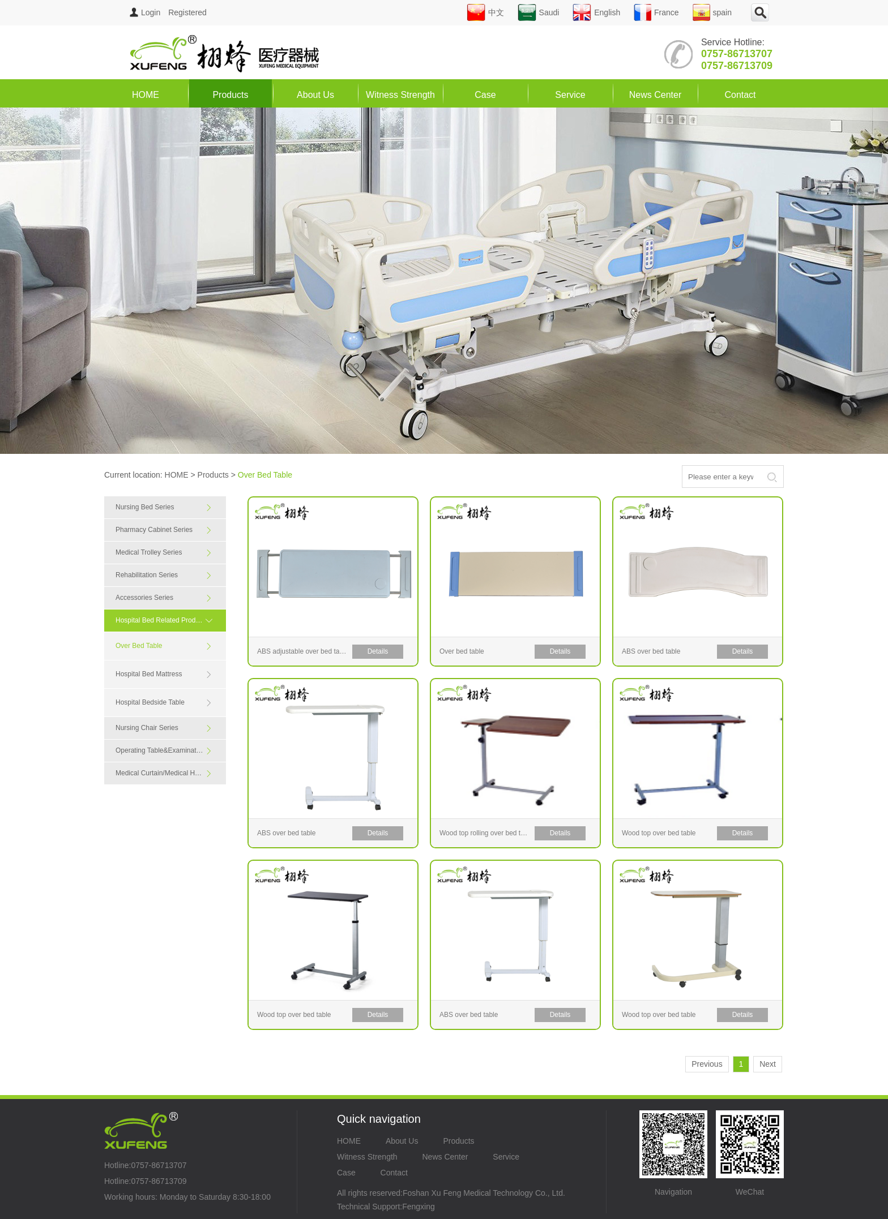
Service (570, 95)
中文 (485, 12)
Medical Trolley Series (164, 552)
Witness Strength (400, 95)
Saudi (539, 12)
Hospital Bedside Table (164, 702)
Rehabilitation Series (164, 575)
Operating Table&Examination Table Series (171, 750)
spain (712, 12)
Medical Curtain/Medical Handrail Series (171, 773)
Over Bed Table (164, 646)
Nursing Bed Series (164, 507)
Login (145, 12)
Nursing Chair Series (164, 728)
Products (230, 95)
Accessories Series (164, 598)
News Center (655, 95)
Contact (739, 95)
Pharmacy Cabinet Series (164, 530)
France (656, 12)
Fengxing (418, 1206)
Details (378, 651)
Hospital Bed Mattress (164, 674)
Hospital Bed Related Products (166, 620)
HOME (145, 95)
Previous (706, 1063)
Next (767, 1063)
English (596, 12)
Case (485, 95)
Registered (187, 12)
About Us (315, 95)
